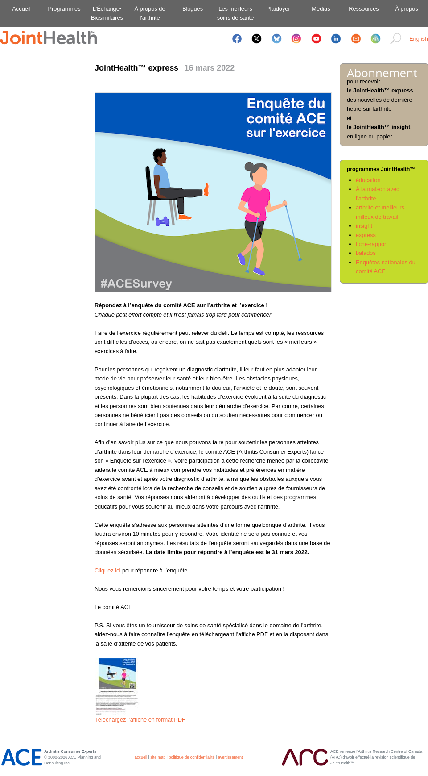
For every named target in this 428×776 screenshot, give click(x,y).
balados (366, 253)
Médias (321, 8)
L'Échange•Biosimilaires (107, 13)
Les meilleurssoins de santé (235, 13)
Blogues (192, 8)
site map (157, 757)
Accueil (21, 8)
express (366, 235)
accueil (141, 757)
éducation (368, 180)
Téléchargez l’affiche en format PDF (140, 719)
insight (364, 225)
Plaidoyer (278, 8)
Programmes (64, 8)
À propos (406, 8)
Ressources (364, 8)
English (418, 38)
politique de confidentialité (191, 757)
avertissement (230, 757)
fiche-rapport (372, 244)
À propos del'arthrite (149, 13)
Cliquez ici (107, 570)
